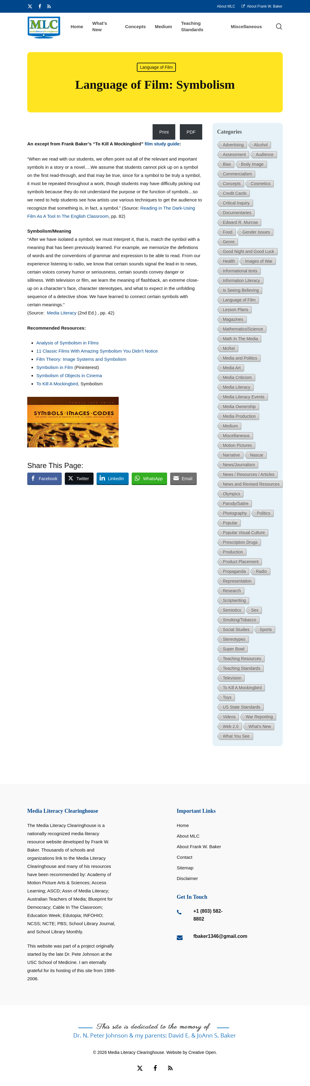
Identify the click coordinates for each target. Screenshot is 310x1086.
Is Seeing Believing (241, 290)
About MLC (188, 836)
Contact (185, 857)
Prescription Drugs (240, 542)
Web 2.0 (231, 726)
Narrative (231, 455)
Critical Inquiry (236, 203)
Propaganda (234, 571)
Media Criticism (237, 377)
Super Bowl (234, 648)
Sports (266, 629)
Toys (227, 697)
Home (183, 825)
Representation (237, 581)
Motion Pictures (237, 445)
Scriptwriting (234, 600)
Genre (229, 241)
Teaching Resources (242, 658)
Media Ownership (239, 406)
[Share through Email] (183, 478)
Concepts (232, 183)
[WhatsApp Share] (149, 478)
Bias (227, 164)
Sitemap (185, 867)
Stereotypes (234, 639)
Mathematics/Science (243, 329)
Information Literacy (241, 280)
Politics (263, 513)
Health (229, 261)
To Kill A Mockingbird (242, 687)
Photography (235, 513)
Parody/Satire (236, 503)
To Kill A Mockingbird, (57, 383)
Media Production (239, 416)
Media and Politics (240, 358)
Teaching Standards (241, 668)
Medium (230, 425)
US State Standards (241, 707)
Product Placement (241, 561)
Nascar (256, 455)
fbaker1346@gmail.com (220, 936)
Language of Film (156, 67)
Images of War (258, 261)
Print (164, 132)
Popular (230, 522)
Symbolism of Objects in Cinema (69, 375)
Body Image (252, 164)
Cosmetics (260, 183)
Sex (255, 610)
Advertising (233, 144)
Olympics (231, 493)
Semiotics (232, 610)
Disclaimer (187, 878)
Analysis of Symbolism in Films (67, 342)
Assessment (234, 154)
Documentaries (237, 212)
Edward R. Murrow (240, 222)
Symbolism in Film (55, 367)
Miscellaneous (236, 435)
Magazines (233, 319)
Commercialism (237, 173)
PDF (191, 132)
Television (232, 678)
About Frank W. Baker (199, 846)
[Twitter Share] (79, 478)
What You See (236, 736)
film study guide (162, 143)
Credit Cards (235, 193)
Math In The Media (240, 338)
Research (232, 590)
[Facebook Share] (44, 478)
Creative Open (202, 1052)
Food (227, 232)
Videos (229, 716)
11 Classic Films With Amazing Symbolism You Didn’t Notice (97, 351)
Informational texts (240, 270)
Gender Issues (256, 232)
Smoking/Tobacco (239, 619)
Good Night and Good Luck (248, 251)
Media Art (232, 367)
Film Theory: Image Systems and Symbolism (81, 359)
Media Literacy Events (244, 396)
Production (233, 552)
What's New (260, 726)
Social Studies (236, 629)
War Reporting (259, 716)
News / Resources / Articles (248, 474)
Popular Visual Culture (244, 532)
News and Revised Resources (251, 484)
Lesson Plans (235, 309)
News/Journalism (239, 464)
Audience (264, 154)
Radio (261, 571)
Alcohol (261, 144)
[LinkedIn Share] (113, 478)
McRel (229, 348)
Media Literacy (62, 312)
